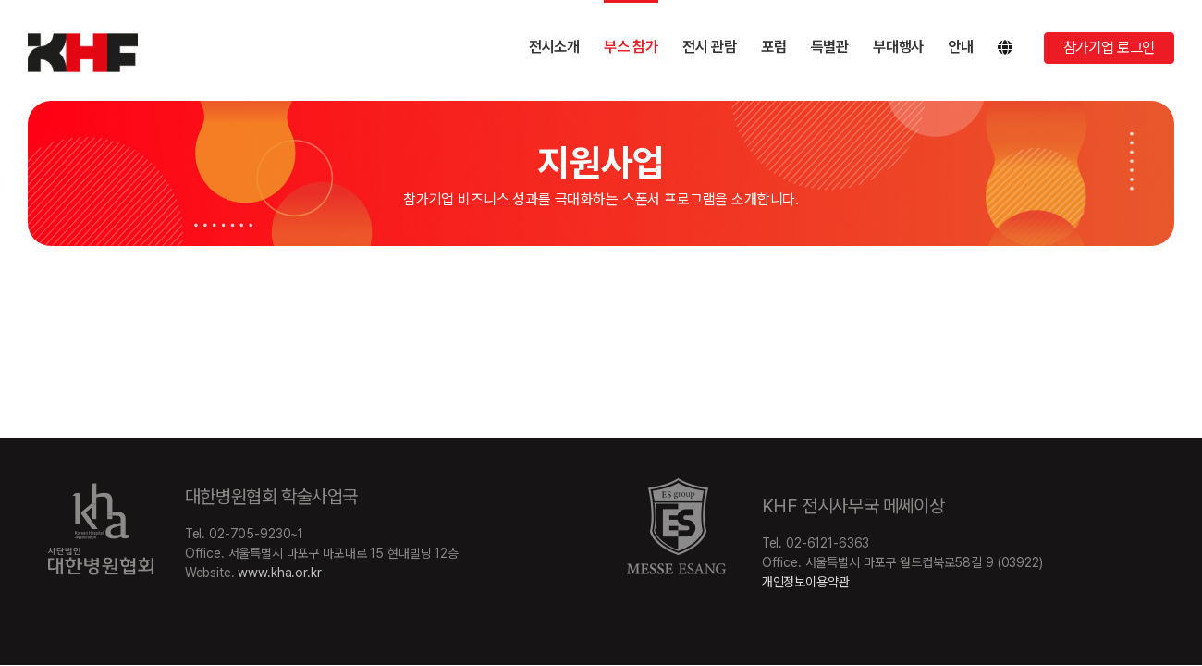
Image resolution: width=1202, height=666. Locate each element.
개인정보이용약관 (806, 581)
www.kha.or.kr (279, 572)
